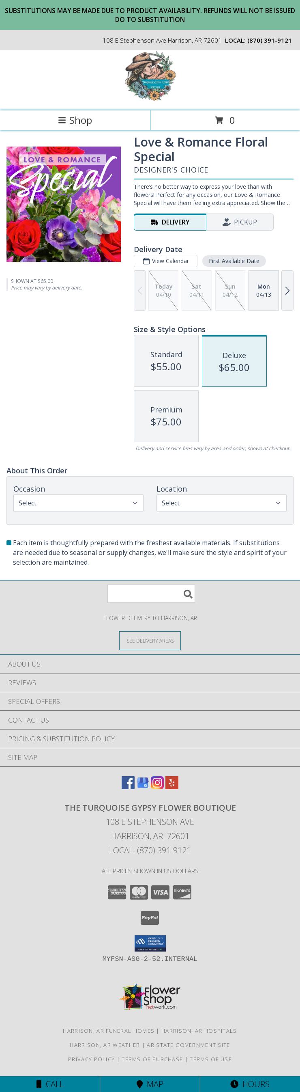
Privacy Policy (91, 1059)
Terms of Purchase (152, 1059)
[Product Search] (151, 594)
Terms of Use (211, 1059)
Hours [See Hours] (250, 1084)
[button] (150, 943)
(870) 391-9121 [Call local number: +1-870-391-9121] (269, 40)
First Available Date (234, 261)
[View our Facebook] (128, 786)
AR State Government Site (188, 1045)
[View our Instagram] (157, 786)
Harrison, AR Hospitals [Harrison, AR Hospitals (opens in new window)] (199, 1030)
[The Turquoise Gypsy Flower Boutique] (150, 99)
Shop (75, 120)
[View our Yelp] (171, 786)
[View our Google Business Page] (142, 786)
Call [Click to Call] (50, 1084)
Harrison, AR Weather (105, 1045)
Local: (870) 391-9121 (150, 850)
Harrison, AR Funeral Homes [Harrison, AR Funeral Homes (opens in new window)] (108, 1030)
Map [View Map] (150, 1084)
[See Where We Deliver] (150, 640)
